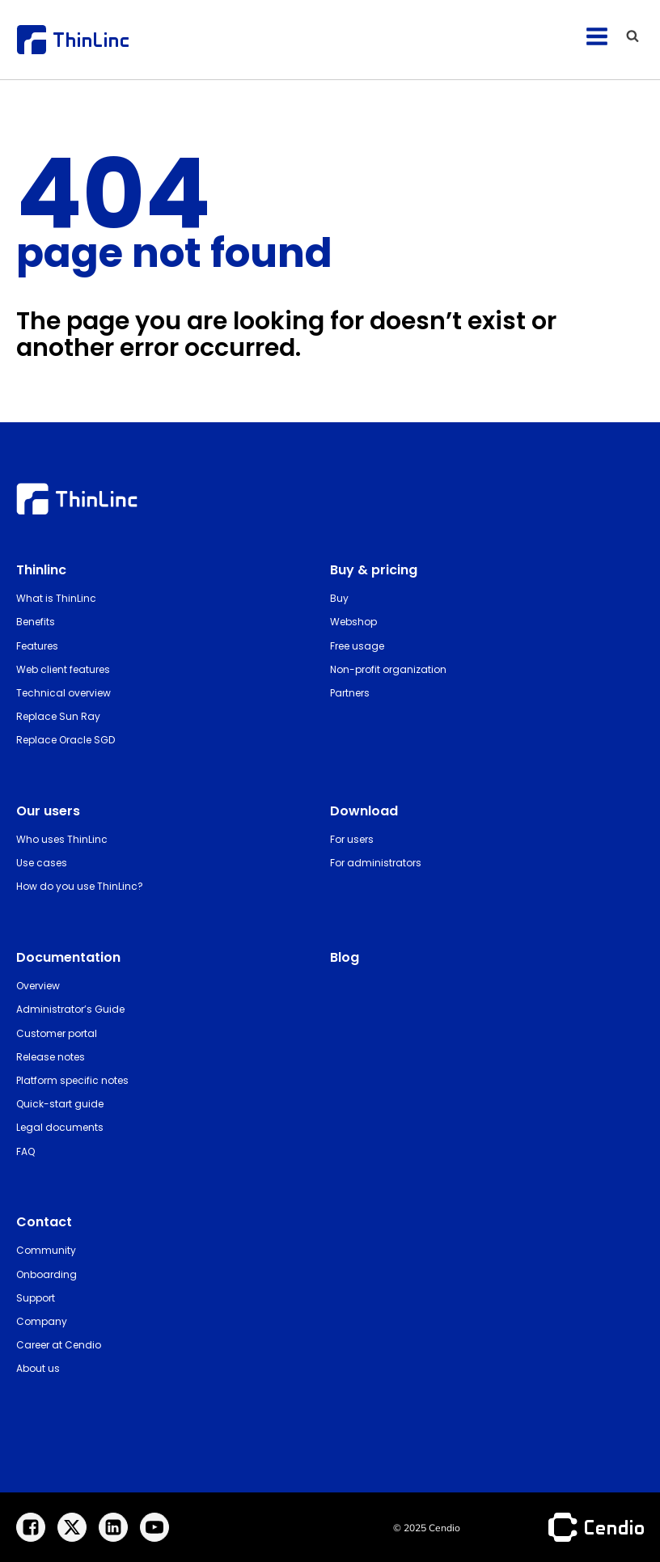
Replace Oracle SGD (65, 740)
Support (35, 1298)
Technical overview (63, 693)
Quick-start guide (60, 1104)
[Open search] (632, 35)
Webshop (353, 622)
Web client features (63, 669)
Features (37, 646)
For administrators (375, 863)
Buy (339, 598)
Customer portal (56, 1033)
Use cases (41, 863)
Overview (38, 986)
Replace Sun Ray (58, 716)
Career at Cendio (58, 1345)
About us (38, 1368)
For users (352, 839)
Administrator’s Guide (70, 1009)
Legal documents (60, 1127)
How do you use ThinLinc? (79, 886)
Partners (350, 693)
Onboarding (46, 1274)
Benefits (35, 622)
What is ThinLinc (56, 598)
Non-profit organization (388, 669)
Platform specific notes (72, 1080)
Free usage (357, 646)
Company (41, 1321)
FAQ (25, 1151)
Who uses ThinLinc (62, 839)
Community (46, 1250)
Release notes (50, 1057)
